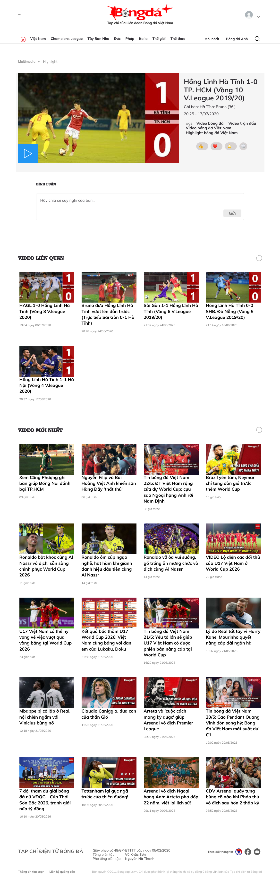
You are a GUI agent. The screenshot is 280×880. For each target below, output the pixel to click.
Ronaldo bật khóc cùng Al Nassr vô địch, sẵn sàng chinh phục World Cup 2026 (46, 566)
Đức (117, 38)
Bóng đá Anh (237, 39)
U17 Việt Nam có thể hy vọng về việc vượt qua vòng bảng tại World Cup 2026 (45, 640)
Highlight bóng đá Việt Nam (212, 133)
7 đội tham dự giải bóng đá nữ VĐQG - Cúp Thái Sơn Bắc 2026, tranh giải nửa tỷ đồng (45, 799)
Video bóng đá (209, 123)
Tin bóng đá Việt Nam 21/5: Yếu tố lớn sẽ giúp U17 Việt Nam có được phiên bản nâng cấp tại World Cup (168, 643)
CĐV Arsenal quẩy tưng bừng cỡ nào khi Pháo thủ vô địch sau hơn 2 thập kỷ (232, 797)
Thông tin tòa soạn (31, 871)
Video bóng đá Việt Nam (208, 128)
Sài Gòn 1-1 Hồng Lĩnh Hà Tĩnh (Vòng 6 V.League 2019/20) (171, 311)
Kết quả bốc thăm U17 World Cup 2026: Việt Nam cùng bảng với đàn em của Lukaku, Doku (106, 640)
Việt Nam (38, 38)
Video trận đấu (242, 123)
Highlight (50, 61)
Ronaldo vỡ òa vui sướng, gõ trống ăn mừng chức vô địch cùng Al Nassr (171, 563)
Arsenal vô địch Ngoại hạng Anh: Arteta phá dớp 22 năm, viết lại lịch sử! (171, 797)
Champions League (67, 38)
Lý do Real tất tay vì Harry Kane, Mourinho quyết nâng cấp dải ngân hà (233, 637)
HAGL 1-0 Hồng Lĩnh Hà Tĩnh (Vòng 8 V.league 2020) (44, 311)
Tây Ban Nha (98, 38)
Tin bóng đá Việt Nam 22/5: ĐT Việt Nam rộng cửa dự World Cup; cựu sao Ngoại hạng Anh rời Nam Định (168, 489)
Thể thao (177, 38)
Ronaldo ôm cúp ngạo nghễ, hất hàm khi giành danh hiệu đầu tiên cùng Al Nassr (107, 566)
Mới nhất (211, 39)
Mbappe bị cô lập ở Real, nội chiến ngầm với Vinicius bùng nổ (45, 717)
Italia (143, 38)
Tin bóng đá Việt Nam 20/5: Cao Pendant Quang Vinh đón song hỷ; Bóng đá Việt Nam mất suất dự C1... (233, 722)
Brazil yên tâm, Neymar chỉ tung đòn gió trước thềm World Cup (230, 483)
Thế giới (159, 38)
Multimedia (27, 61)
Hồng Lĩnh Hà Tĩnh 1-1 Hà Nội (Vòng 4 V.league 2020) (46, 385)
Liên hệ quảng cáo (62, 871)
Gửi (232, 213)
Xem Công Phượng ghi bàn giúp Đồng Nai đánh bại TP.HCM (45, 483)
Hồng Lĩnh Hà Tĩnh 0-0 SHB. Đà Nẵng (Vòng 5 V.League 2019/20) (230, 311)
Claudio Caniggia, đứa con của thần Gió (109, 714)
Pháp (130, 38)
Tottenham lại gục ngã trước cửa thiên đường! (105, 794)
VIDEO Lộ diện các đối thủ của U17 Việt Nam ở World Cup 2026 (233, 563)
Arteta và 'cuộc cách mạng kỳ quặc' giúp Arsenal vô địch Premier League (168, 720)
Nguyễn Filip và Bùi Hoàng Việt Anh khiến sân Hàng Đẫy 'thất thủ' (109, 483)
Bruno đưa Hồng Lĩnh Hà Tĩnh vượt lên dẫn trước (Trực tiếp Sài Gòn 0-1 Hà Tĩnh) (108, 314)
